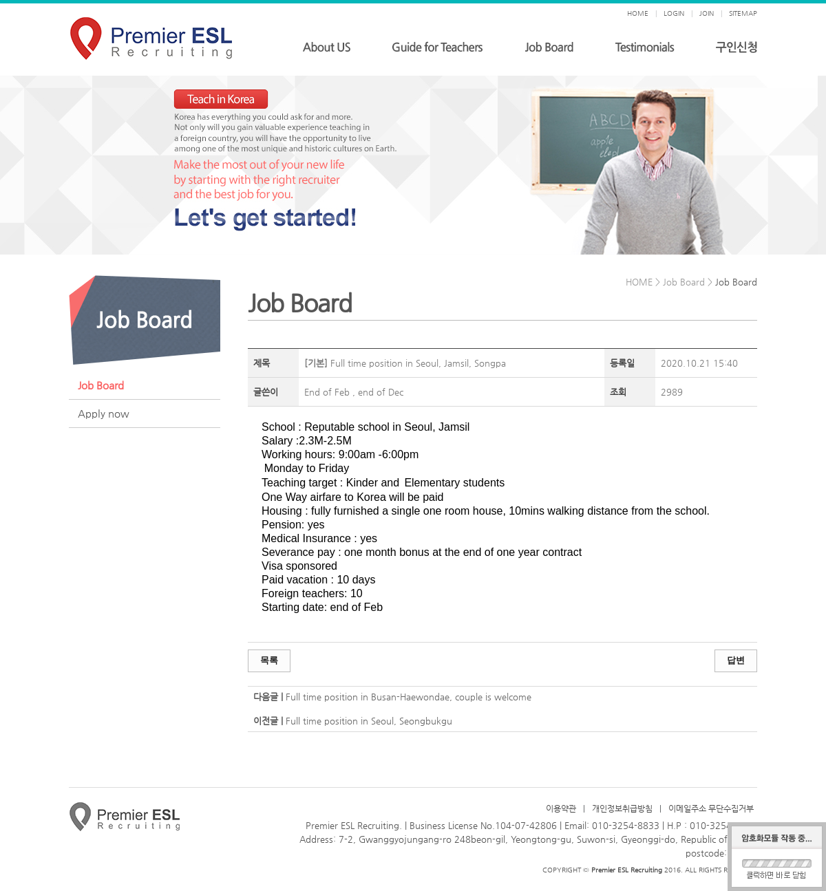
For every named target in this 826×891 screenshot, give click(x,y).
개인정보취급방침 (622, 808)
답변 (736, 660)
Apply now (103, 413)
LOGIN (674, 13)
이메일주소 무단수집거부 (711, 808)
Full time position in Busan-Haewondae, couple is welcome (408, 696)
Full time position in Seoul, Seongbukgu (369, 721)
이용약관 (561, 808)
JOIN (706, 13)
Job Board (101, 385)
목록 (269, 660)
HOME (637, 13)
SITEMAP (743, 13)
